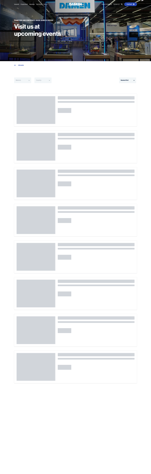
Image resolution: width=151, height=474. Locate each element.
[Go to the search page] (122, 4)
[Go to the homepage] (75, 4)
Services (39, 4)
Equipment (24, 4)
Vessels (16, 4)
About (45, 4)
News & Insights (107, 4)
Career (116, 4)
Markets (32, 4)
